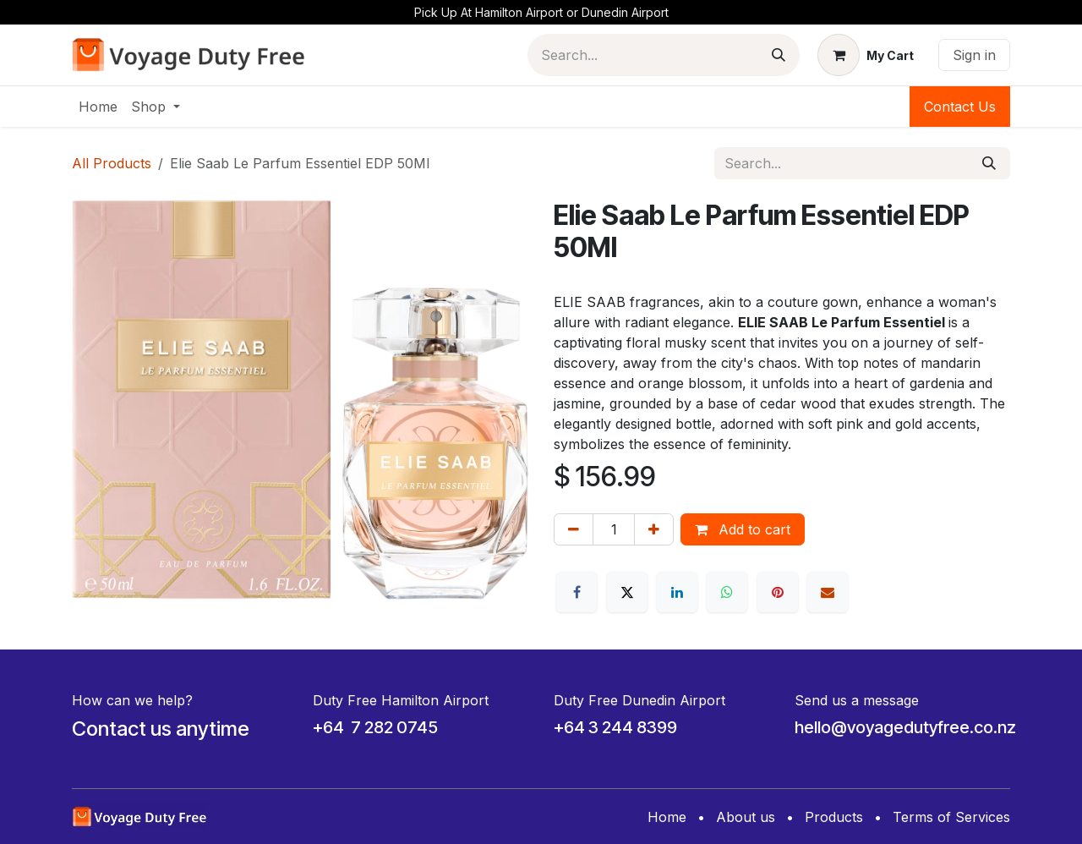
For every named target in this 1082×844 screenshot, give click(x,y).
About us (745, 816)
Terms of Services (951, 816)
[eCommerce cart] (865, 55)
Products (834, 816)
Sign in (974, 55)
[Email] (827, 592)
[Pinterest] (777, 592)
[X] (627, 592)
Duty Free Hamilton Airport (401, 700)
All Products (111, 163)
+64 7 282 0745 (375, 727)
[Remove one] (573, 529)
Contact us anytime (160, 728)
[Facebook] (576, 592)
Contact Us (960, 106)
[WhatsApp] (727, 592)
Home (667, 816)
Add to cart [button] (742, 529)
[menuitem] (98, 106)
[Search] (778, 55)
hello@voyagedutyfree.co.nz (905, 727)
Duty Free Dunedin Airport (639, 700)
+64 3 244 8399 (615, 727)
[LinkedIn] (677, 592)
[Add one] (654, 529)
